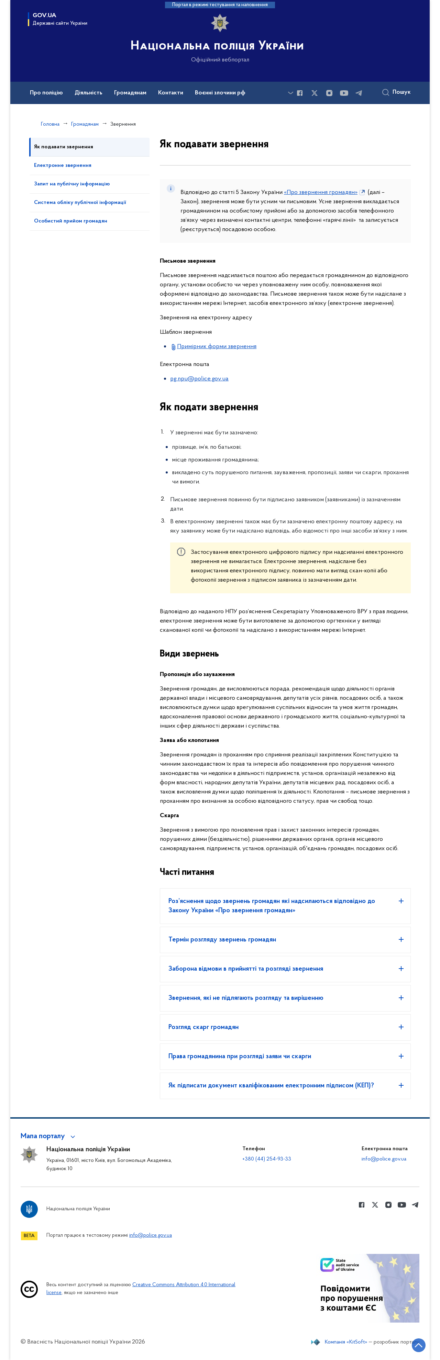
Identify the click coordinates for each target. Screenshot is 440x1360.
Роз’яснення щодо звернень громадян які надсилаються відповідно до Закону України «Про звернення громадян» (271, 906)
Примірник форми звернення (216, 346)
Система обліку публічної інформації (80, 202)
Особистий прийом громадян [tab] (70, 221)
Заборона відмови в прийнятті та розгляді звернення (245, 968)
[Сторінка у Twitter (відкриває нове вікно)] (314, 93)
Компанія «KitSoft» (346, 1342)
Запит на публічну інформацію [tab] (72, 184)
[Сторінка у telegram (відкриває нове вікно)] (359, 93)
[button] (49, 1136)
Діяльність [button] (88, 93)
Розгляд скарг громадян (203, 1027)
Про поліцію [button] (46, 93)
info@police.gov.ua (384, 1159)
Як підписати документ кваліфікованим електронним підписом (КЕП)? (271, 1085)
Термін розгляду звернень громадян (222, 939)
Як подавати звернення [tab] (63, 147)
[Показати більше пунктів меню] (290, 93)
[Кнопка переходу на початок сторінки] (414, 1344)
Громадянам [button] (130, 93)
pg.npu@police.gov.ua (199, 379)
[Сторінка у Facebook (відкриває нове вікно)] (300, 93)
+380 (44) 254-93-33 (266, 1159)
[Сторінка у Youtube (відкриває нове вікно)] (344, 93)
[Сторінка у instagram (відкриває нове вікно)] (329, 93)
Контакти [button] (170, 93)
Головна (50, 124)
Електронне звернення (62, 165)
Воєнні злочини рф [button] (220, 93)
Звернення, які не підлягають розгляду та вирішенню (245, 998)
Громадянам (85, 124)
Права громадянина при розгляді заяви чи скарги (239, 1056)
